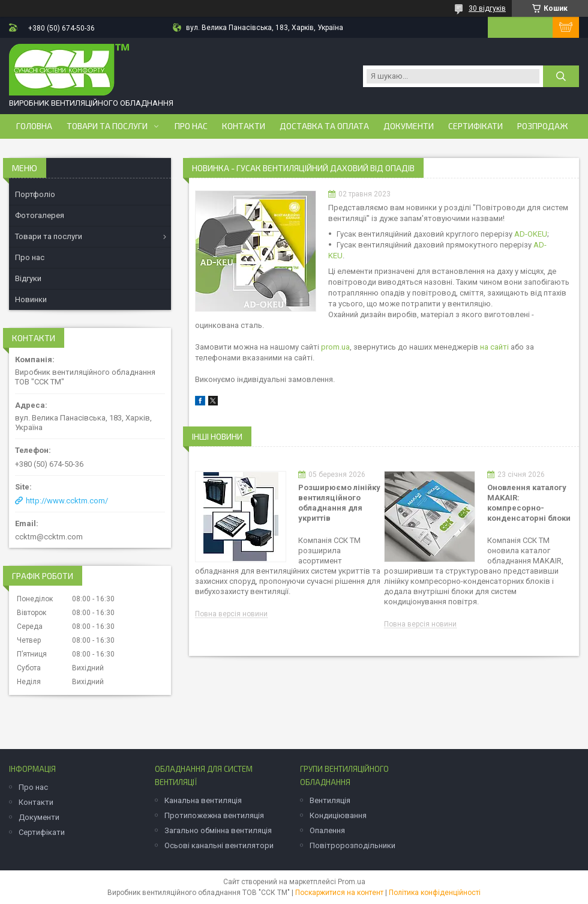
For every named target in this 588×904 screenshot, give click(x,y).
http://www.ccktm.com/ (67, 500)
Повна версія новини (231, 614)
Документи (408, 126)
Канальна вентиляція (203, 800)
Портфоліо (35, 194)
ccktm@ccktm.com (49, 536)
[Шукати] (561, 76)
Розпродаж (542, 126)
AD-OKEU (530, 233)
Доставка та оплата (324, 126)
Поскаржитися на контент (339, 892)
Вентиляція (330, 800)
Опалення (327, 830)
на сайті (494, 346)
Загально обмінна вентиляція (218, 830)
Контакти (243, 126)
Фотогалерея (39, 215)
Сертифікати (475, 126)
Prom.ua (351, 882)
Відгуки (28, 278)
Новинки (31, 299)
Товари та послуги (107, 126)
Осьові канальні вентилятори (219, 845)
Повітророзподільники (352, 845)
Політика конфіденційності (435, 892)
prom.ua (335, 346)
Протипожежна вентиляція (214, 815)
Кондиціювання (338, 815)
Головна (34, 126)
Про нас (191, 126)
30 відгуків (487, 8)
